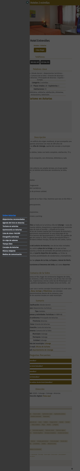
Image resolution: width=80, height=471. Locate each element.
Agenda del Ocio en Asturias (13, 223)
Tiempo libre (7, 244)
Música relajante (9, 251)
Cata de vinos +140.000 (11, 233)
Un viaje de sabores (10, 240)
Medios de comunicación (12, 254)
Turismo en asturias (10, 226)
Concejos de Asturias (11, 247)
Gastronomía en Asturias (12, 230)
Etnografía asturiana (11, 237)
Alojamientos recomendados (14, 219)
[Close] (27, 2)
